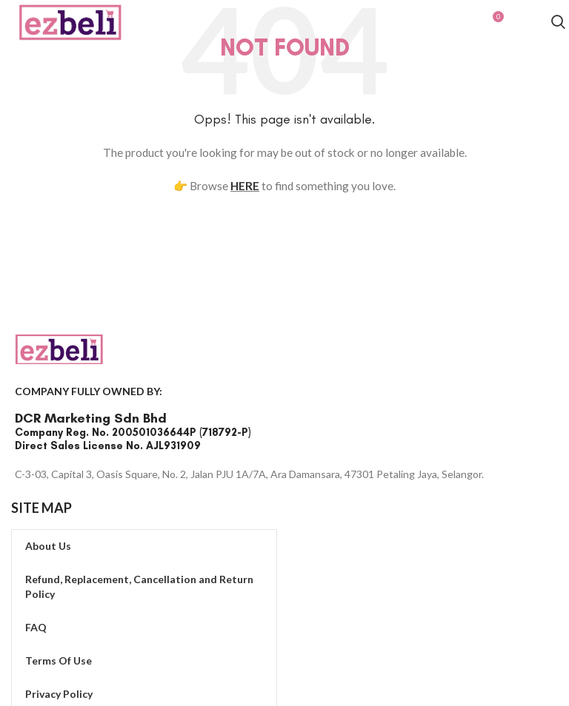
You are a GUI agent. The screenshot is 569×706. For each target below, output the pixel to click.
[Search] (558, 24)
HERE (244, 185)
